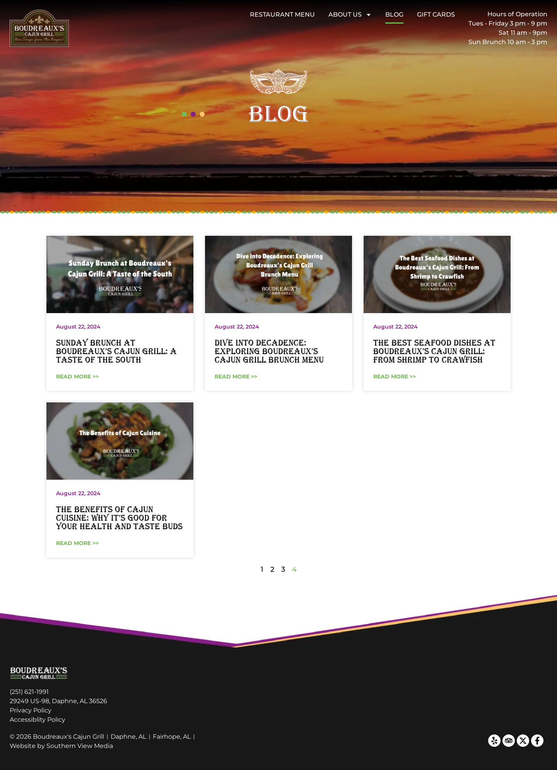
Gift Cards (436, 14)
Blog (394, 14)
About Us (350, 15)
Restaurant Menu (282, 14)
